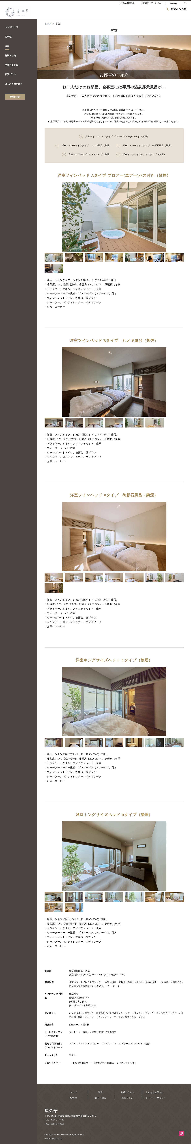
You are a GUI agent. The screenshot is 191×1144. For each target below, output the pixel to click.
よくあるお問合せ (155, 1092)
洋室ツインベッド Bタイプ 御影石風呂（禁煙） (144, 146)
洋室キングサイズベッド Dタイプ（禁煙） (141, 155)
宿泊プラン (127, 1098)
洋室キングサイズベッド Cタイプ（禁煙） (87, 155)
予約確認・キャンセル (151, 3)
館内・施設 (100, 1098)
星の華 (51, 1110)
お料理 (73, 1098)
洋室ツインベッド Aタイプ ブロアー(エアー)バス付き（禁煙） (114, 137)
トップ (73, 1092)
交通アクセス (127, 1092)
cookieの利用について (53, 1139)
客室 (100, 1092)
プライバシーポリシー (154, 1098)
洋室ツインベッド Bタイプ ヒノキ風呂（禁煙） (83, 146)
